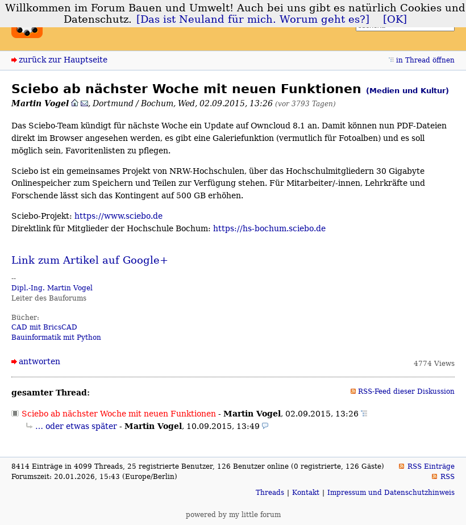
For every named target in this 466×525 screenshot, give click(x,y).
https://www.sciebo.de (118, 215)
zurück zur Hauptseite (63, 59)
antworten (39, 361)
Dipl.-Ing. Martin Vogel (52, 288)
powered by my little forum (233, 515)
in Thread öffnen (425, 60)
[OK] (395, 19)
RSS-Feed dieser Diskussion (406, 391)
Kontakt (305, 493)
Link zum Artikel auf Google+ (89, 260)
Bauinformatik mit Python (56, 337)
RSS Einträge (431, 466)
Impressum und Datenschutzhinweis (391, 493)
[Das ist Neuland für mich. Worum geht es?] (252, 19)
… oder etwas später (76, 426)
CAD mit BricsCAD (44, 327)
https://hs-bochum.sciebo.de (269, 228)
